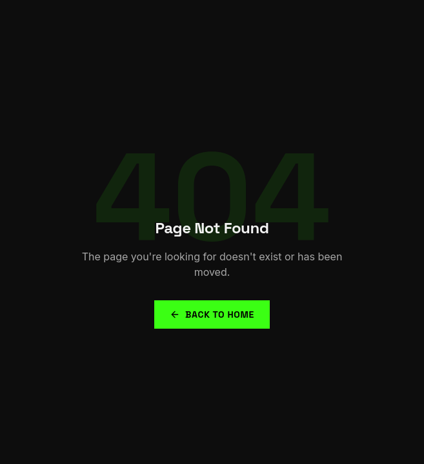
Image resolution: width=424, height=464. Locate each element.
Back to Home (212, 314)
